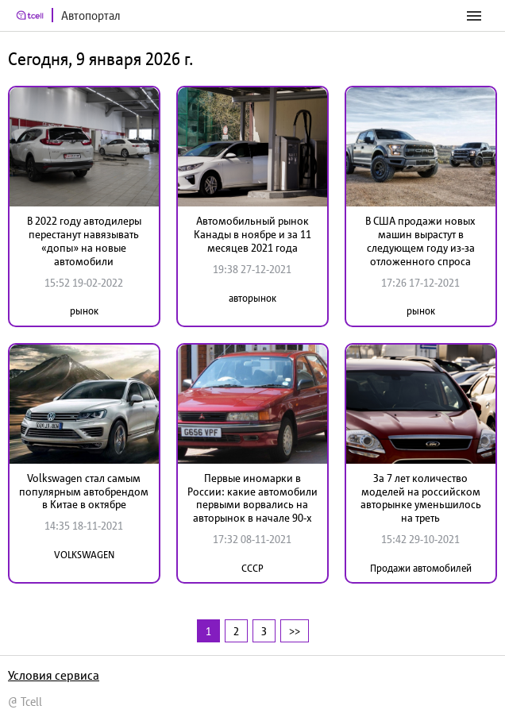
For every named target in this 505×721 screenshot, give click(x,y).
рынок (84, 311)
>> (294, 631)
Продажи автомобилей (421, 568)
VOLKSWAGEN (84, 555)
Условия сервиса (53, 675)
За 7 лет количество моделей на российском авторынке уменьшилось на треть (420, 498)
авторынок (252, 298)
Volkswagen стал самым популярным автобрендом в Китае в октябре (83, 491)
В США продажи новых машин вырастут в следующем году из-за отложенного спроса (420, 240)
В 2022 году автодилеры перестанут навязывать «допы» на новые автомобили (84, 240)
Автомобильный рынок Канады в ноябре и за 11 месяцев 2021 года (252, 234)
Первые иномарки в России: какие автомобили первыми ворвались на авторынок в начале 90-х (252, 498)
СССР (252, 568)
